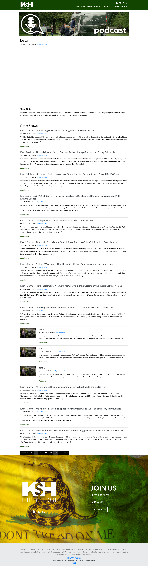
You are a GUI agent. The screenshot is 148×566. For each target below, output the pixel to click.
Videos (97, 6)
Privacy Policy (74, 558)
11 (46, 453)
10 (41, 453)
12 (51, 453)
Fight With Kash (28, 6)
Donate (115, 6)
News (89, 6)
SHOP (123, 6)
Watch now (24, 146)
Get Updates (99, 509)
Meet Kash (80, 6)
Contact (106, 6)
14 (60, 453)
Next (66, 453)
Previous (24, 453)
